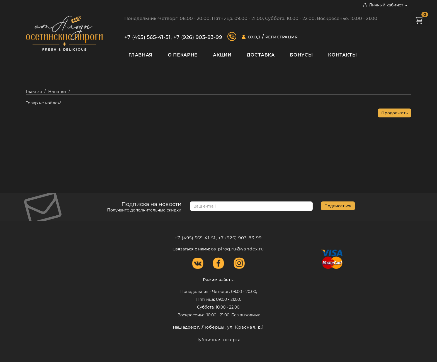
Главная (140, 55)
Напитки (57, 91)
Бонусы (301, 55)
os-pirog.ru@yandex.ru (237, 249)
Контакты (342, 55)
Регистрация (281, 37)
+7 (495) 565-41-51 (147, 37)
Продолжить (394, 112)
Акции (222, 55)
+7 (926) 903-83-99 (197, 37)
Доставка (261, 55)
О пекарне (183, 55)
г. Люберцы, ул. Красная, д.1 (230, 327)
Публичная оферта (218, 339)
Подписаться (337, 205)
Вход (254, 37)
